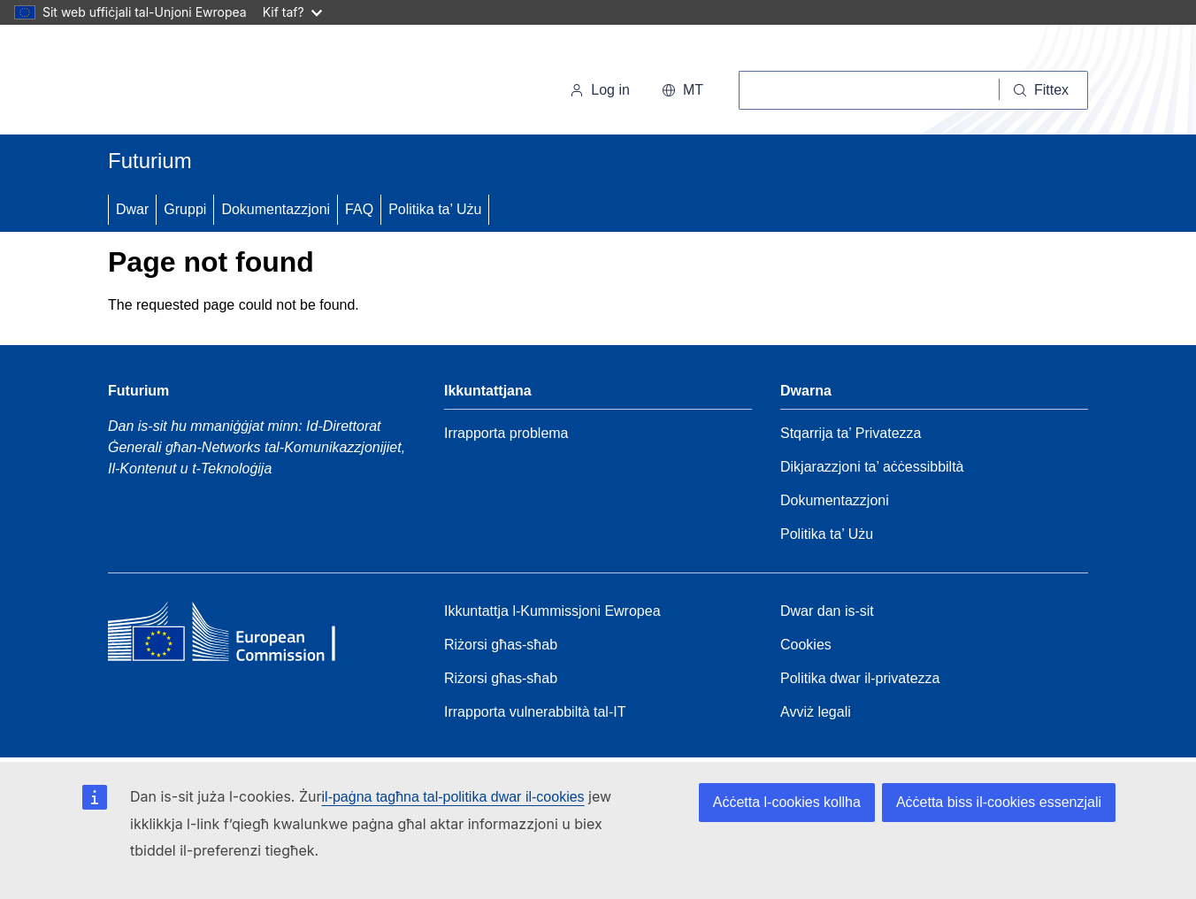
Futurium (150, 161)
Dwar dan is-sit (827, 611)
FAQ (359, 209)
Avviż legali (815, 711)
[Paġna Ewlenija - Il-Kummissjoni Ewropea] (229, 83)
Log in (600, 89)
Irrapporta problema (506, 433)
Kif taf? (292, 11)
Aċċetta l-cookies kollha (787, 802)
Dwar (132, 209)
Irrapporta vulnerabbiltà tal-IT (534, 711)
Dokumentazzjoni (275, 209)
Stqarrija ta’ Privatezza (850, 433)
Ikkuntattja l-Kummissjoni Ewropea (552, 611)
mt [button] (682, 89)
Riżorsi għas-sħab (500, 644)
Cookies (806, 644)
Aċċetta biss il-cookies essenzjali (998, 802)
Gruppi (185, 209)
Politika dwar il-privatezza (860, 678)
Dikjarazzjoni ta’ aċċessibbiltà (872, 466)
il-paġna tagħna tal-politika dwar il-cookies (453, 796)
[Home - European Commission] (236, 636)
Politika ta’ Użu (434, 209)
